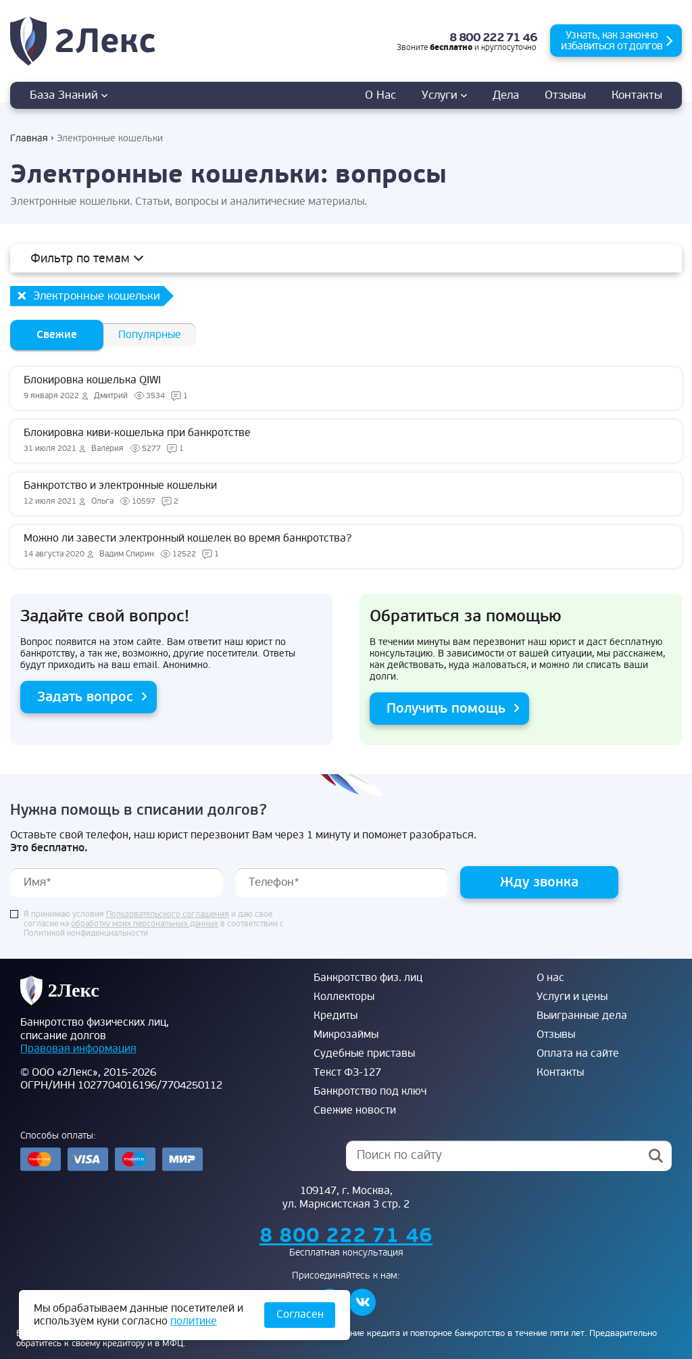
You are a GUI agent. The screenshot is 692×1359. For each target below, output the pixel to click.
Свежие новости (355, 1110)
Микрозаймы (346, 1034)
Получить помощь (446, 708)
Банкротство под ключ (370, 1091)
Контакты (637, 95)
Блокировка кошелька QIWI (346, 388)
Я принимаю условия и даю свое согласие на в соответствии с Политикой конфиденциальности (154, 924)
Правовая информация (78, 1048)
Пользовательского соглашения (167, 915)
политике (193, 1321)
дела (506, 95)
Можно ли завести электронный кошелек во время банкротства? (346, 546)
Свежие (56, 334)
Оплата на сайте (578, 1053)
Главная (29, 138)
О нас (380, 95)
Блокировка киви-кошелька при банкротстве (346, 441)
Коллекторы (344, 997)
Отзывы (565, 95)
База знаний (68, 95)
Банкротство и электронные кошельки (346, 493)
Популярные (149, 334)
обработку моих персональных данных (144, 924)
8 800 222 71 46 (493, 37)
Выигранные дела (582, 1015)
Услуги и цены (572, 997)
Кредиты (335, 1015)
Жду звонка (539, 882)
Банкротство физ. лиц (368, 978)
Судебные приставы (364, 1053)
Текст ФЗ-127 (347, 1072)
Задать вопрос (85, 696)
